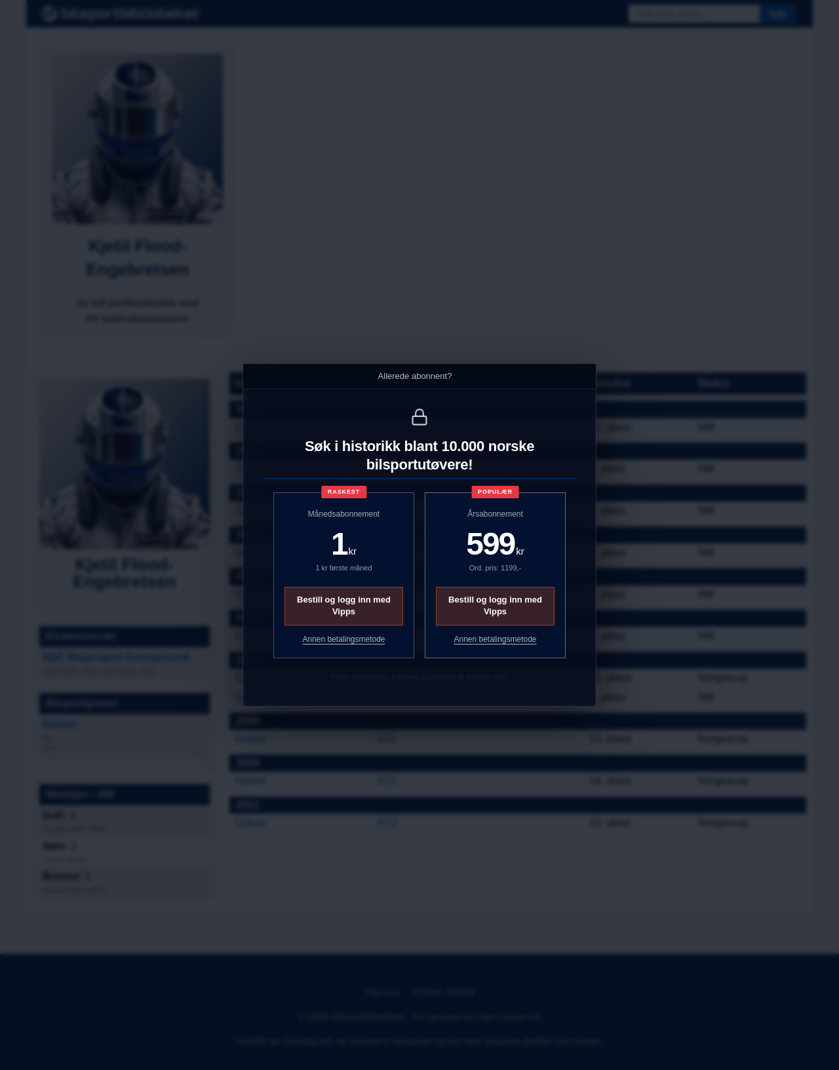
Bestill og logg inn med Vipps (344, 605)
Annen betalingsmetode (343, 639)
